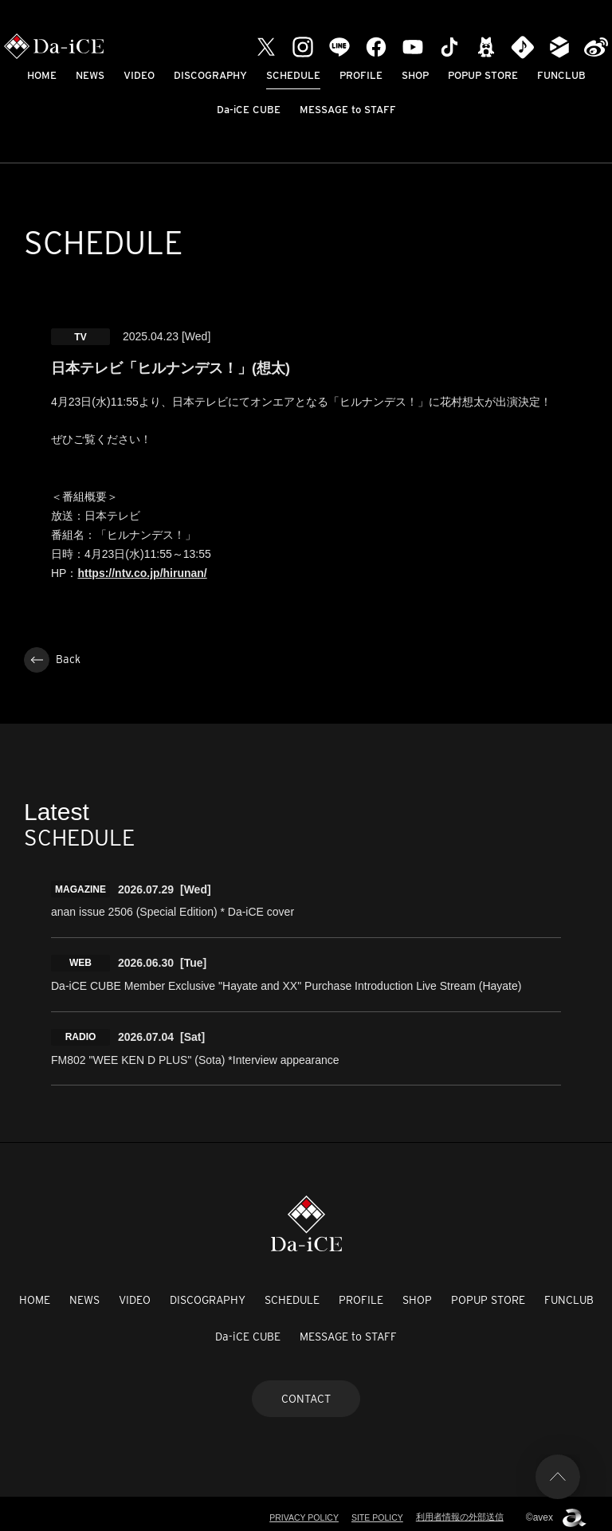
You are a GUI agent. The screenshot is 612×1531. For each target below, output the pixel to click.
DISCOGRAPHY (210, 75)
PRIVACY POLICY (300, 1510)
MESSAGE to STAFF (348, 110)
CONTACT (306, 1391)
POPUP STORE (483, 75)
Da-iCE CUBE (248, 110)
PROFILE (360, 75)
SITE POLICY (376, 1510)
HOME (42, 75)
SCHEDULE (293, 75)
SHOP (415, 75)
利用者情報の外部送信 (460, 1510)
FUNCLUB (561, 75)
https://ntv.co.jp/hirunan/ (141, 573)
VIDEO (139, 75)
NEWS (90, 75)
